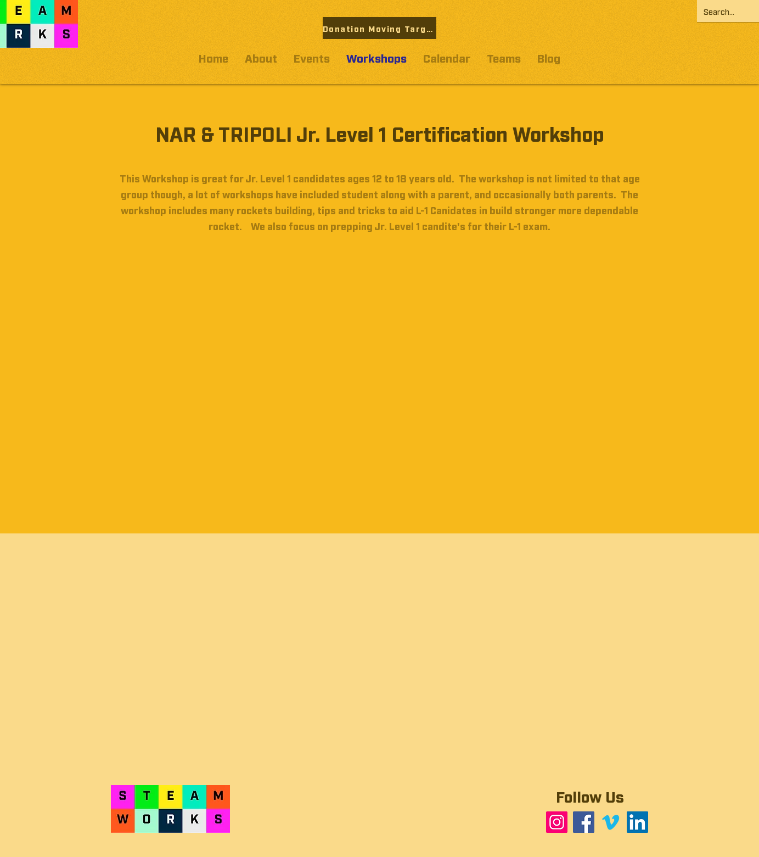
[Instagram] (556, 822)
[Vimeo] (610, 822)
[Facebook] (583, 822)
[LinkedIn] (637, 822)
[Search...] (727, 11)
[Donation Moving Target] (379, 28)
